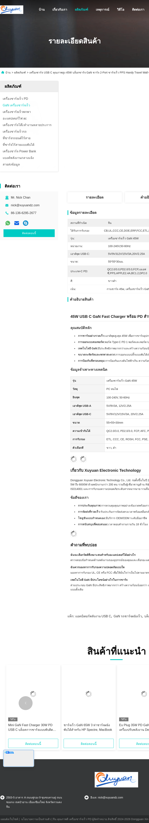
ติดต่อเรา (138, 9)
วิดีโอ (120, 9)
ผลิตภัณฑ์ (81, 9)
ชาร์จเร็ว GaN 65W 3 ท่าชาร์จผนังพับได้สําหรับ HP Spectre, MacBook (88, 727)
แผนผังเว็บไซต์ (9, 819)
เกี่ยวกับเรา (59, 9)
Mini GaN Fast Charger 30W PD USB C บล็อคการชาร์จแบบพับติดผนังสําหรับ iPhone (30, 727)
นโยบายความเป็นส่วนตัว (36, 819)
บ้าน (42, 9)
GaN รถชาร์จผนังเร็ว (128, 616)
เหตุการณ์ (102, 9)
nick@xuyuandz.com (25, 205)
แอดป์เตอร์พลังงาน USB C (93, 616)
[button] (26, 703)
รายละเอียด (95, 197)
